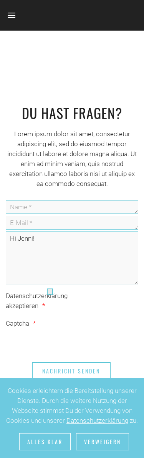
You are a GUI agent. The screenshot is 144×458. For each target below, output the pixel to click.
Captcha (17, 323)
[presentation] (64, 343)
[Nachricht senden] (71, 371)
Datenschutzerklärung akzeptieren (26, 301)
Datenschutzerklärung (97, 420)
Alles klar (45, 442)
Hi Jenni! (72, 258)
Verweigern (102, 442)
